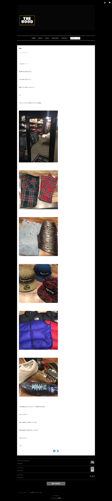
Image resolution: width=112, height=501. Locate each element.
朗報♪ (20, 48)
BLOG (47, 38)
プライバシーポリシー (22, 492)
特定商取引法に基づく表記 (36, 492)
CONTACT (64, 38)
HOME (33, 38)
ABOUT (40, 38)
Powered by (56, 498)
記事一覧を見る (56, 483)
